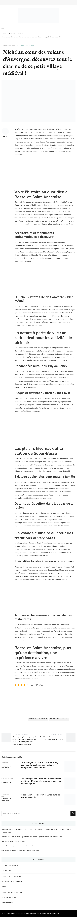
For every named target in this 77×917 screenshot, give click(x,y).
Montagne (43, 719)
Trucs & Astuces (9, 898)
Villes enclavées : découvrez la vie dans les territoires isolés (40, 796)
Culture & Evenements (11, 876)
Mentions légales (32, 913)
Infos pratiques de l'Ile (12, 892)
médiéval (32, 719)
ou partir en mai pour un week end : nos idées (18, 846)
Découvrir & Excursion (25, 45)
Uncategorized (8, 903)
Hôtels (5, 887)
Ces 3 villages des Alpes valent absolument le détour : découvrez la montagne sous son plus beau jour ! (41, 781)
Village (64, 719)
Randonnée (54, 719)
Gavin (5, 133)
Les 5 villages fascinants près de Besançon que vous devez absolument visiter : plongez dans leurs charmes (40, 765)
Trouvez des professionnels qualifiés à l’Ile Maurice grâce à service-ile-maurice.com (32, 837)
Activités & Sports (10, 865)
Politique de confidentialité (49, 913)
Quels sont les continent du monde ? (15, 841)
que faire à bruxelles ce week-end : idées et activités (20, 850)
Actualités (6, 871)
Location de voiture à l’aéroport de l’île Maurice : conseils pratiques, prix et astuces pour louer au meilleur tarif (36, 830)
